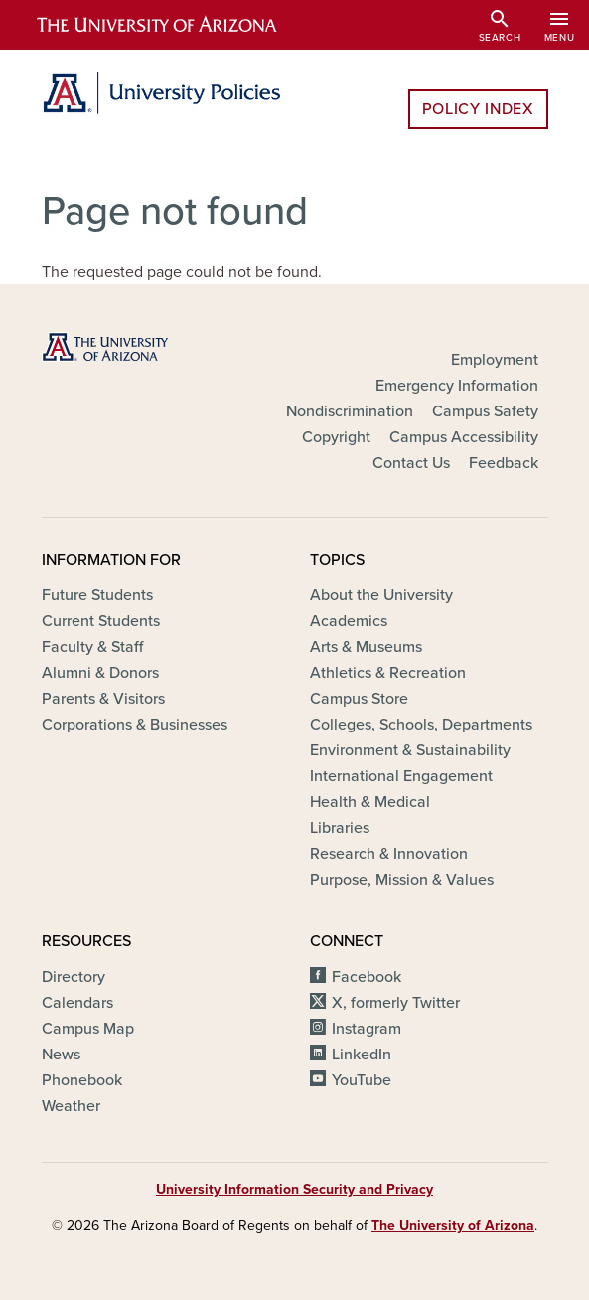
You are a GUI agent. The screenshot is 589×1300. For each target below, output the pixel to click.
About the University (381, 595)
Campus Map (88, 1029)
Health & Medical (370, 802)
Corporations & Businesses (134, 724)
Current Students (101, 621)
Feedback (503, 463)
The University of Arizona (452, 1226)
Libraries (339, 828)
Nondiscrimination (349, 411)
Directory (73, 977)
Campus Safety (485, 411)
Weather (71, 1106)
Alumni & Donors (100, 673)
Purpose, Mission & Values (402, 880)
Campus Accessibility (463, 437)
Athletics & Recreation (388, 673)
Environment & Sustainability (410, 750)
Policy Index (478, 109)
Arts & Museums (366, 647)
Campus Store (359, 699)
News (61, 1054)
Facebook (366, 977)
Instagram (366, 1029)
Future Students (97, 595)
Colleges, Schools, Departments (421, 724)
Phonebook (82, 1080)
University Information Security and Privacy (294, 1189)
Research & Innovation (389, 854)
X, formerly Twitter (396, 1003)
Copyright (336, 437)
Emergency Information (456, 386)
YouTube (361, 1080)
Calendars (77, 1003)
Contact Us (411, 463)
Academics (348, 621)
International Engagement (401, 776)
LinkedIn (361, 1054)
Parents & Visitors (103, 699)
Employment (494, 360)
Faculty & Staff (92, 647)
